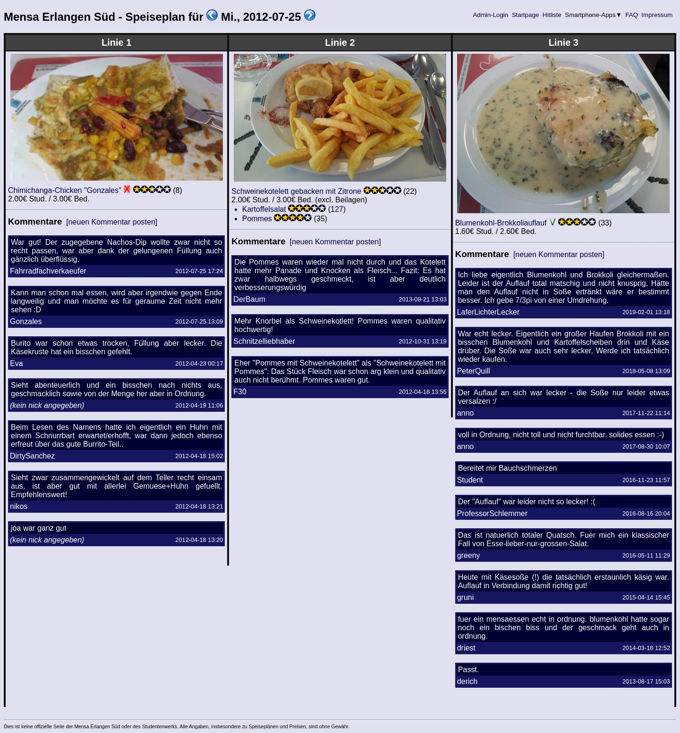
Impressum (657, 14)
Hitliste (552, 14)
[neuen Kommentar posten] (111, 222)
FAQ (632, 14)
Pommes (257, 219)
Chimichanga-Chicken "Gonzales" (64, 190)
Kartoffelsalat (264, 209)
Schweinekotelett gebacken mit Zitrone (296, 191)
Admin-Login (490, 14)
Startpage (525, 14)
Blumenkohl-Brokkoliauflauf (501, 223)
